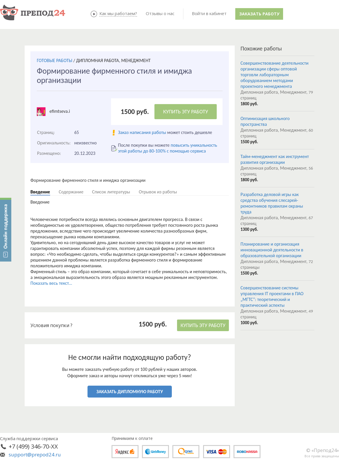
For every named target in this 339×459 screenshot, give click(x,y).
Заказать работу (259, 14)
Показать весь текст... (51, 283)
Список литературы (111, 192)
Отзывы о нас (160, 13)
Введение (40, 192)
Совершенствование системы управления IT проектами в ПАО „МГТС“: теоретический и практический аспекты (271, 296)
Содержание (71, 192)
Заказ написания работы (142, 132)
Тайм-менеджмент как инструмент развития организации (274, 159)
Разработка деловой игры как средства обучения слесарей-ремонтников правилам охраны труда (271, 203)
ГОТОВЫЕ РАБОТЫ (54, 60)
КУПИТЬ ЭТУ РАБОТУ (185, 111)
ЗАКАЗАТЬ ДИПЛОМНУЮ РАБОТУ (129, 391)
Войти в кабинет (209, 13)
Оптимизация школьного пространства (265, 121)
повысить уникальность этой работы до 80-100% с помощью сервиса (167, 148)
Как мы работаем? (118, 13)
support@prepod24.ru (35, 454)
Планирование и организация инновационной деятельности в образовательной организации (271, 249)
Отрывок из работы (158, 192)
